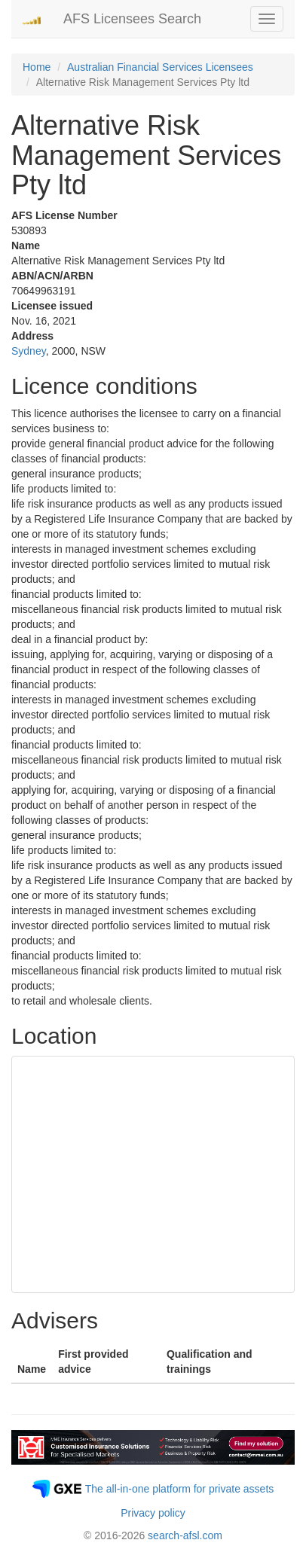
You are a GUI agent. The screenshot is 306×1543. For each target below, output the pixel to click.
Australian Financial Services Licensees (160, 67)
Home (36, 67)
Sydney (28, 351)
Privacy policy (153, 1513)
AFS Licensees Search (132, 18)
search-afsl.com (185, 1535)
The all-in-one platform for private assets (179, 1489)
